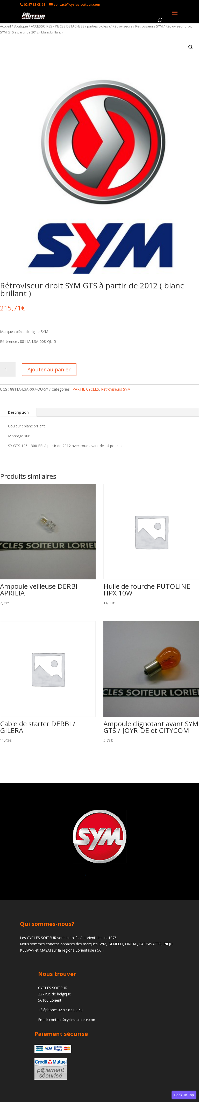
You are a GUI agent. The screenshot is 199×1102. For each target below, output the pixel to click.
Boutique (21, 26)
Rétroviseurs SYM (149, 26)
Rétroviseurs (122, 26)
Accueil (5, 26)
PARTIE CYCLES (86, 389)
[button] (190, 47)
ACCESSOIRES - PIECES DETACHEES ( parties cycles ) (70, 26)
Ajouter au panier (49, 369)
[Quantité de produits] (8, 369)
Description (18, 412)
